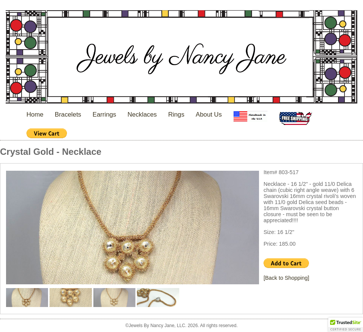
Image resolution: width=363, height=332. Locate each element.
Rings (176, 114)
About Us (209, 114)
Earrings (104, 114)
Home (34, 114)
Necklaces (142, 114)
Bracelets (68, 114)
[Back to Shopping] (286, 278)
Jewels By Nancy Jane (181, 57)
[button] (345, 325)
